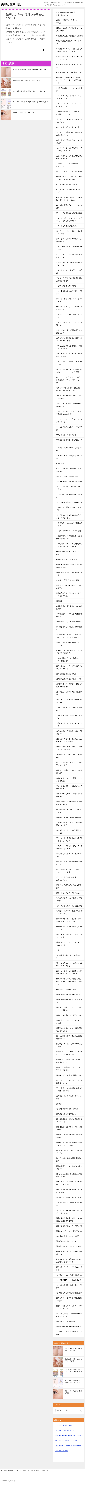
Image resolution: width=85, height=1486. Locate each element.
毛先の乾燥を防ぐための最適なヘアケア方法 (69, 899)
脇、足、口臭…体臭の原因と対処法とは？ (69, 1159)
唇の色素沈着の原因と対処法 (66, 674)
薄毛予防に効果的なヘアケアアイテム (69, 1226)
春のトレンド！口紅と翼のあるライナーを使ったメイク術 (69, 839)
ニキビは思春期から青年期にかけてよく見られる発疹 (69, 347)
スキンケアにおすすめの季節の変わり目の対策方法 (69, 240)
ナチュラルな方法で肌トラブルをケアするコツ (69, 300)
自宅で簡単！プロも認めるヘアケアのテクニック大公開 (69, 1183)
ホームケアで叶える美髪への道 (67, 476)
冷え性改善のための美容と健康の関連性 (69, 628)
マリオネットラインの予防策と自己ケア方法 (69, 488)
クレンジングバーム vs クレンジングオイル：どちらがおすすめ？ (69, 219)
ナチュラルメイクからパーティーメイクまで (69, 316)
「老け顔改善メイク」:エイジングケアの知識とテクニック (69, 113)
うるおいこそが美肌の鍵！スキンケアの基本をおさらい (69, 133)
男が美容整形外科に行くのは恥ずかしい (69, 956)
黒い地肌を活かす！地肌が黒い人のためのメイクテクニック (69, 1315)
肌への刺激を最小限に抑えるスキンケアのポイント (69, 1120)
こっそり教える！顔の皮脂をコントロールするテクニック (30, 91)
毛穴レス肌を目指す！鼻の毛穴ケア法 (69, 906)
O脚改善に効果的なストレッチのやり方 (69, 89)
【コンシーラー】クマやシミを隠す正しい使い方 (69, 120)
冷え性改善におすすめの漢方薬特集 (68, 622)
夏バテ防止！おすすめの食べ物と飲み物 (69, 693)
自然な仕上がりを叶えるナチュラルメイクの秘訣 (69, 1191)
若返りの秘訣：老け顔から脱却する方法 (69, 1204)
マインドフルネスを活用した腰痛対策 (69, 481)
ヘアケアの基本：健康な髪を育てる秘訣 (69, 457)
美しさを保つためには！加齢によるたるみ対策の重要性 (69, 1089)
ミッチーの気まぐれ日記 (63, 1425)
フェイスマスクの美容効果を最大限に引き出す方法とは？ (30, 102)
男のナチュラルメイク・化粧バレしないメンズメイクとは (69, 964)
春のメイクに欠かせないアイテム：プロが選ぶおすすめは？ (69, 847)
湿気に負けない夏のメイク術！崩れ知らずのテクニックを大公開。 (69, 920)
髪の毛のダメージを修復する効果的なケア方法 (69, 1299)
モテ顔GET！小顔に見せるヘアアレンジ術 (69, 508)
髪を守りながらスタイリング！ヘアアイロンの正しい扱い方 (69, 1307)
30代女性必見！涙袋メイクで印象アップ (69, 42)
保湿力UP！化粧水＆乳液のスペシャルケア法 (68, 586)
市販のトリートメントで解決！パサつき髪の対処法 (69, 779)
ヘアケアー (60, 463)
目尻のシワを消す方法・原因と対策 (23, 112)
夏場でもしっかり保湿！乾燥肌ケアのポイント (69, 701)
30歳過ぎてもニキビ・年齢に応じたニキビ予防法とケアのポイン (69, 50)
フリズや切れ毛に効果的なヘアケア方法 (69, 428)
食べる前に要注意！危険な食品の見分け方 (69, 1286)
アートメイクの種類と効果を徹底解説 (69, 213)
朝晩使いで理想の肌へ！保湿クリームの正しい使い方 (69, 878)
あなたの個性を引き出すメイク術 (67, 127)
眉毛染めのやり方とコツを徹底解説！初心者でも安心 (69, 1029)
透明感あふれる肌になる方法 (66, 1241)
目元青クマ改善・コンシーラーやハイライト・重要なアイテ (69, 1008)
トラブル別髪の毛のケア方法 (66, 286)
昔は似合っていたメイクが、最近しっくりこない (69, 831)
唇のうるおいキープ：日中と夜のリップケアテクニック (69, 667)
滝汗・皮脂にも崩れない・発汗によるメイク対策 (69, 936)
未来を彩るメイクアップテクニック (68, 893)
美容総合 (59, 1104)
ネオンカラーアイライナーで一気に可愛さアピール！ (69, 355)
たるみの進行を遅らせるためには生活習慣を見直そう (69, 157)
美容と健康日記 (12, 3)
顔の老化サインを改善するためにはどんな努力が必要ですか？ (69, 1260)
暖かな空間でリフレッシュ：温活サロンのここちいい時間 (69, 871)
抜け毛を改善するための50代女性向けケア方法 (69, 811)
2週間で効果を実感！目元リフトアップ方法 (69, 21)
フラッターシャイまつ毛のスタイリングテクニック (69, 420)
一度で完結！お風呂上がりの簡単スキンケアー (69, 524)
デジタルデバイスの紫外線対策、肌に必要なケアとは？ (69, 279)
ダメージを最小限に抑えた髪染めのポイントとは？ (69, 263)
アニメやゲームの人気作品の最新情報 (68, 1446)
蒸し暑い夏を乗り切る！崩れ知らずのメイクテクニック (30, 69)
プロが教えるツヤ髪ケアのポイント (68, 435)
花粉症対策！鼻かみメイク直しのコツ (69, 1197)
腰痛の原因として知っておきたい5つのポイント (69, 1167)
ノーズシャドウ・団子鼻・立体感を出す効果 (69, 363)
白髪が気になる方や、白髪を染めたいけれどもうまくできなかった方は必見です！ (69, 981)
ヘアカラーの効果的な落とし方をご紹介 (69, 449)
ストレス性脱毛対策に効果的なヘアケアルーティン (69, 248)
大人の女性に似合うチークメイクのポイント (69, 716)
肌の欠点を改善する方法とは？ (67, 1114)
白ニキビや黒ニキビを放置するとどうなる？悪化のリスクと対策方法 (69, 972)
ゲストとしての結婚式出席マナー (67, 226)
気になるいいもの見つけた (64, 1430)
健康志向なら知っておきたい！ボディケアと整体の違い (69, 594)
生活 (57, 950)
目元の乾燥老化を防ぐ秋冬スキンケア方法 (69, 1001)
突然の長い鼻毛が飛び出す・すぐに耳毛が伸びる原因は (69, 1068)
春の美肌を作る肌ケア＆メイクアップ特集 (69, 855)
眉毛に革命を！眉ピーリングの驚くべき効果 (69, 1021)
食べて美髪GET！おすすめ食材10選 (68, 1280)
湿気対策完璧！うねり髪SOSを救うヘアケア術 (69, 928)
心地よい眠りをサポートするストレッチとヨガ (69, 795)
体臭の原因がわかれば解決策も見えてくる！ (69, 573)
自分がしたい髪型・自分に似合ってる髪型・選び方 (69, 1175)
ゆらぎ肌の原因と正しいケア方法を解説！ (69, 206)
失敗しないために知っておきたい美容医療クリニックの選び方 (69, 740)
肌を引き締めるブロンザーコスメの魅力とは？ (69, 1128)
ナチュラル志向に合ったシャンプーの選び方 (69, 323)
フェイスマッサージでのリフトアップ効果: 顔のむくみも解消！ (69, 412)
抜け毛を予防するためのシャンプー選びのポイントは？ (69, 803)
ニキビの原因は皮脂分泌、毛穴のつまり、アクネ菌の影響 (69, 339)
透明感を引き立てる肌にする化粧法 (68, 1246)
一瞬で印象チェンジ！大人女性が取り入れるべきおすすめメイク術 (69, 545)
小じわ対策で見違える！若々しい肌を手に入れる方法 (69, 764)
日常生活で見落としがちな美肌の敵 (68, 817)
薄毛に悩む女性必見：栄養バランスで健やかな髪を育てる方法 (69, 1219)
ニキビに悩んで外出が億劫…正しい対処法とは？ (69, 331)
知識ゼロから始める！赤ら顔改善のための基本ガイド (69, 1061)
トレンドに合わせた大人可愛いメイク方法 (69, 292)
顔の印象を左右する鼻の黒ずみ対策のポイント (69, 1252)
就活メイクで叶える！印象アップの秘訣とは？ (69, 771)
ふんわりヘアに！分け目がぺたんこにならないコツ (69, 165)
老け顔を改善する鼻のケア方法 (67, 1109)
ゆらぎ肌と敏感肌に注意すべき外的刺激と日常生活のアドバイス (69, 198)
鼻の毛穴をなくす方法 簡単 (65, 1321)
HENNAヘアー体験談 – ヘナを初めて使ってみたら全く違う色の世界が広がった (69, 80)
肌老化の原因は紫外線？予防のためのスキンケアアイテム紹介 (69, 1144)
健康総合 (59, 601)
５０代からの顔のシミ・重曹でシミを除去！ (69, 1333)
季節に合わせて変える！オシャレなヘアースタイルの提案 (69, 748)
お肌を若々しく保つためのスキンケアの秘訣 (69, 141)
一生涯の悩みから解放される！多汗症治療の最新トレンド (69, 537)
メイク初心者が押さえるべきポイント (69, 502)
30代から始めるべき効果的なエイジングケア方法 (69, 29)
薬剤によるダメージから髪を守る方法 (69, 1231)
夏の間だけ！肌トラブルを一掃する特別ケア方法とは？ (69, 685)
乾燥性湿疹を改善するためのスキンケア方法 (26, 80)
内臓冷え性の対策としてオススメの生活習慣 (69, 607)
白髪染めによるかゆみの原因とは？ (68, 989)
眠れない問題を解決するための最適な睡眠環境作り (69, 1037)
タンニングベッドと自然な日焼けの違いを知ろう (69, 256)
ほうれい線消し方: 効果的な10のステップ (69, 191)
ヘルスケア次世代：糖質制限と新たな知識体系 (69, 470)
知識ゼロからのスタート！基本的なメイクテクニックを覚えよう (69, 1053)
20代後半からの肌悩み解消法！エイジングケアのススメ (69, 13)
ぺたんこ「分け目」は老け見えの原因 (69, 171)
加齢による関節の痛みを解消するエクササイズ (69, 644)
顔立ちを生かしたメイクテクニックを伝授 (69, 1268)
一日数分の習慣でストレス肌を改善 (68, 531)
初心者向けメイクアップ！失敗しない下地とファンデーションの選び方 (69, 636)
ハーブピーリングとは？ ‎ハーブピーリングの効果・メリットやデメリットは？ (69, 380)
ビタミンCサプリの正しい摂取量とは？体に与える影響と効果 (68, 389)
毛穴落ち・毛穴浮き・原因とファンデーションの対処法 (69, 912)
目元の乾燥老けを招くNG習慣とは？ (69, 994)
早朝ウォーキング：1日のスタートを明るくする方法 (69, 824)
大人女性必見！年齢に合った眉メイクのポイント (69, 732)
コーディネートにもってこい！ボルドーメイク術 (69, 232)
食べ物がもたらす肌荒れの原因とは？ (69, 1293)
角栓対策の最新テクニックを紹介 (67, 1236)
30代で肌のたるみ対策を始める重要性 (69, 36)
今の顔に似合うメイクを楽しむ (67, 559)
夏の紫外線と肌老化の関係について (68, 679)
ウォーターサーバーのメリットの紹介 (68, 1435)
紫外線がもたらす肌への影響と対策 (68, 1075)
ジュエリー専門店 (61, 1451)
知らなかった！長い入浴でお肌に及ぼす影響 (69, 1045)
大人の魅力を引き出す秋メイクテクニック (69, 724)
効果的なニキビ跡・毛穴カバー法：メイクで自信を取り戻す (69, 651)
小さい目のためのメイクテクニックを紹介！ (69, 756)
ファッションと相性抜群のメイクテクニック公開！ (69, 397)
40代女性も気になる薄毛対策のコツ (68, 72)
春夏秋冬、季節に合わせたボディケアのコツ (69, 863)
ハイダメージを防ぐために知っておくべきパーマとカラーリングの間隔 (69, 371)
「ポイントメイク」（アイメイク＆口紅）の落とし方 (69, 105)
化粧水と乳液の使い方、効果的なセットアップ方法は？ (69, 659)
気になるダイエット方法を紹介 (66, 1441)
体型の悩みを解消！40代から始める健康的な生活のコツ (69, 566)
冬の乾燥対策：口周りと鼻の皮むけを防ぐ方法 (69, 615)
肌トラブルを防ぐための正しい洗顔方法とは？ (69, 1136)
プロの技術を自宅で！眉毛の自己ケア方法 (69, 441)
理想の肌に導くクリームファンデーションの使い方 (69, 943)
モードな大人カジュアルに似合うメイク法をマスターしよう (69, 516)
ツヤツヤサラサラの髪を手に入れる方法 (69, 271)
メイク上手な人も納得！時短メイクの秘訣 (69, 496)
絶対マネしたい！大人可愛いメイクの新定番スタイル (69, 1081)
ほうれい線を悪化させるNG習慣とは (69, 184)
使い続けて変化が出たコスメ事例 (67, 580)
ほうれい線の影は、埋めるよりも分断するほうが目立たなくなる (69, 178)
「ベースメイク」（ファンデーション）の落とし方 (68, 97)
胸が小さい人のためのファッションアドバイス (69, 1151)
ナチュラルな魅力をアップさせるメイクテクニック (69, 308)
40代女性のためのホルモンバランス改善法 (69, 66)
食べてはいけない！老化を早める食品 (69, 1275)
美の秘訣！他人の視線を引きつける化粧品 (69, 1097)
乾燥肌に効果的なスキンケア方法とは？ (68, 553)
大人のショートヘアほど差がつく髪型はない (69, 709)
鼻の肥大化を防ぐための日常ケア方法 (69, 1326)
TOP (11, 1470)
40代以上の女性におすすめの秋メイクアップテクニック (69, 58)
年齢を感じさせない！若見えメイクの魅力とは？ (69, 787)
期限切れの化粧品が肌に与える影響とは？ (69, 886)
